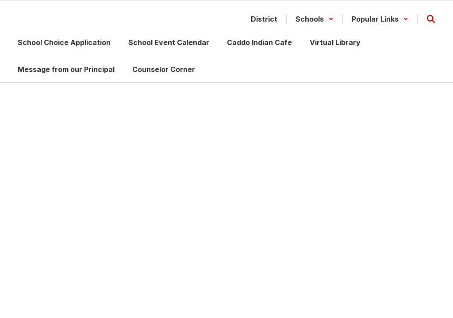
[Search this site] (430, 19)
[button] (315, 19)
